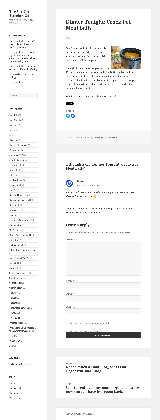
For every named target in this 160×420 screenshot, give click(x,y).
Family (12, 170)
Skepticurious (16, 278)
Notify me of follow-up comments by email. (87, 323)
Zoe (11, 345)
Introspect (14, 210)
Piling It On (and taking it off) (23, 250)
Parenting (14, 240)
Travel (12, 312)
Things (12, 297)
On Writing (14, 230)
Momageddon (16, 225)
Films (11, 175)
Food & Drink (15, 180)
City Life (13, 140)
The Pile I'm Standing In (19, 13)
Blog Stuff (14, 120)
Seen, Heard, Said (17, 273)
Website (70, 307)
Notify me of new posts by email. (82, 331)
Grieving (13, 205)
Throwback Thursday (19, 307)
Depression (14, 150)
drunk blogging (16, 160)
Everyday (13, 165)
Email (70, 294)
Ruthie (12, 268)
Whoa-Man (14, 340)
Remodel (13, 263)
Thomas (13, 302)
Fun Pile (13, 190)
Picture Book (15, 245)
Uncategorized (16, 322)
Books (12, 130)
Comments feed (16, 393)
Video (12, 335)
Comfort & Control (18, 145)
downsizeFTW (16, 155)
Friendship (14, 185)
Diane (80, 181)
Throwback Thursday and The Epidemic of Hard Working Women (21, 44)
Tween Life (14, 317)
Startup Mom (15, 287)
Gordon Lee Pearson (19, 200)
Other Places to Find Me (20, 235)
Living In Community (19, 220)
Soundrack (14, 282)
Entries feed (15, 388)
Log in (12, 383)
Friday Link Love (17, 82)
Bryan (12, 135)
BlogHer (13, 125)
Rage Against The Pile (19, 258)
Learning (13, 215)
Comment (72, 239)
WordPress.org (16, 398)
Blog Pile (13, 115)
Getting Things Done (19, 195)
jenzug (90, 137)
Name (70, 281)
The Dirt (13, 292)
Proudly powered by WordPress (81, 413)
